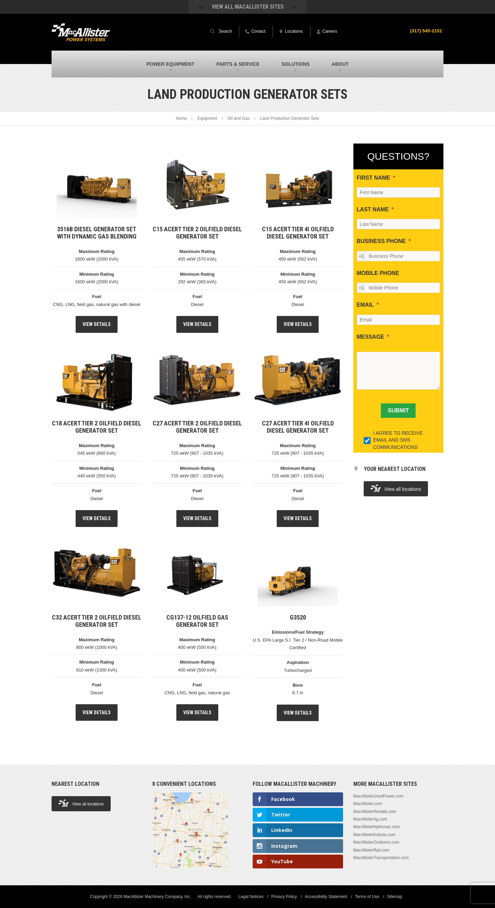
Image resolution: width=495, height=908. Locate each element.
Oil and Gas (238, 118)
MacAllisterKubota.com (374, 834)
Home (181, 118)
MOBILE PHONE (378, 273)
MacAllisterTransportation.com (381, 857)
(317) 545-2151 (425, 30)
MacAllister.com (367, 803)
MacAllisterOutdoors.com (376, 842)
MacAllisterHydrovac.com (376, 826)
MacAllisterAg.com (370, 819)
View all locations (396, 488)
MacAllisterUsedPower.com (378, 796)
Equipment (207, 118)
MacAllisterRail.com (371, 850)
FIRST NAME (373, 178)
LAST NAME (373, 209)
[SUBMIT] (398, 410)
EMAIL (365, 305)
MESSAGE (370, 337)
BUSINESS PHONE (381, 241)
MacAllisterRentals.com (374, 811)
